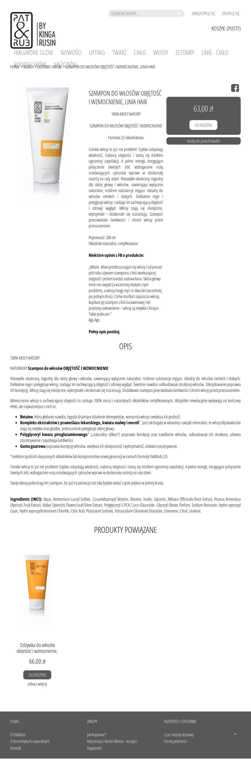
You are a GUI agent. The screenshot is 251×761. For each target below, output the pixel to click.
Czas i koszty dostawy (179, 734)
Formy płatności (175, 741)
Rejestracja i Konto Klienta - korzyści (112, 741)
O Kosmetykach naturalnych (30, 741)
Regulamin (94, 748)
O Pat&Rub (17, 734)
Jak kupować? (96, 734)
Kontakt (15, 748)
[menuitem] (33, 52)
